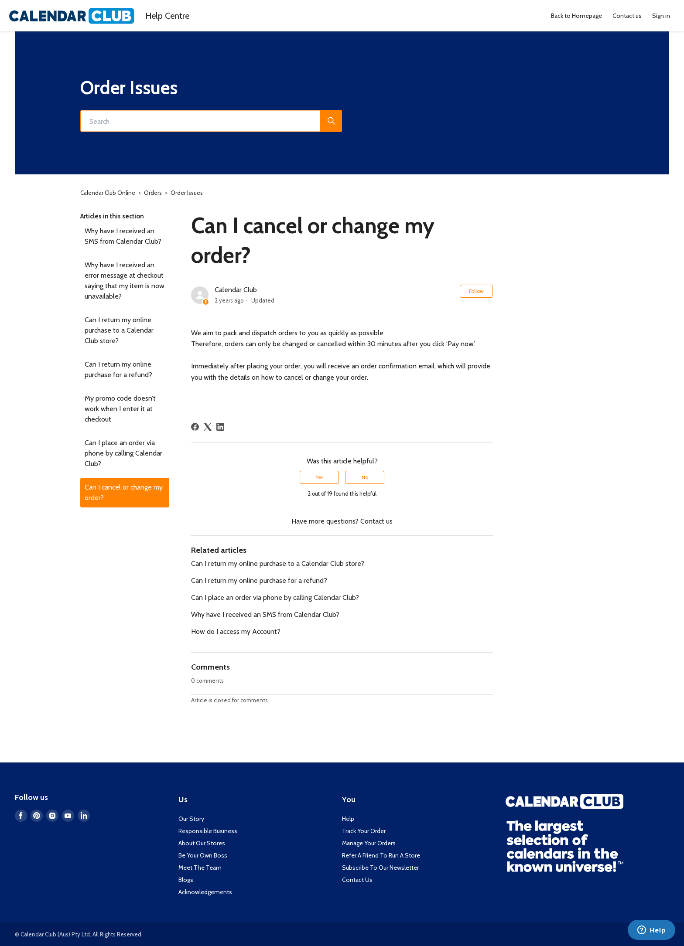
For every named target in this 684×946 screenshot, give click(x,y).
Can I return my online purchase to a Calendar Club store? (119, 330)
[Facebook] (195, 427)
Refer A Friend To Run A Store (381, 855)
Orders (153, 192)
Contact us (627, 16)
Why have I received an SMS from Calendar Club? (123, 236)
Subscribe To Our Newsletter (380, 867)
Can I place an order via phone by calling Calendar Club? (123, 453)
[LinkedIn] (220, 427)
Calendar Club (236, 290)
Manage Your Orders (369, 843)
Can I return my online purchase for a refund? (118, 369)
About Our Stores (201, 843)
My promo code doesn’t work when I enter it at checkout (120, 408)
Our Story (191, 819)
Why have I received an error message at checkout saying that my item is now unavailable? (124, 280)
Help (167, 15)
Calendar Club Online (107, 192)
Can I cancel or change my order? (124, 492)
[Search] (211, 121)
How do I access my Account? (235, 631)
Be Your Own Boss (202, 855)
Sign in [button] (661, 16)
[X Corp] (208, 427)
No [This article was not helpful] (365, 477)
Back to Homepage (576, 16)
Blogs (185, 880)
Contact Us (357, 880)
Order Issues (187, 192)
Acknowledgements (205, 892)
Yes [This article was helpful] (319, 477)
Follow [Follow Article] (476, 291)
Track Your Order (364, 831)
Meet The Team (200, 867)
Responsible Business (207, 831)
